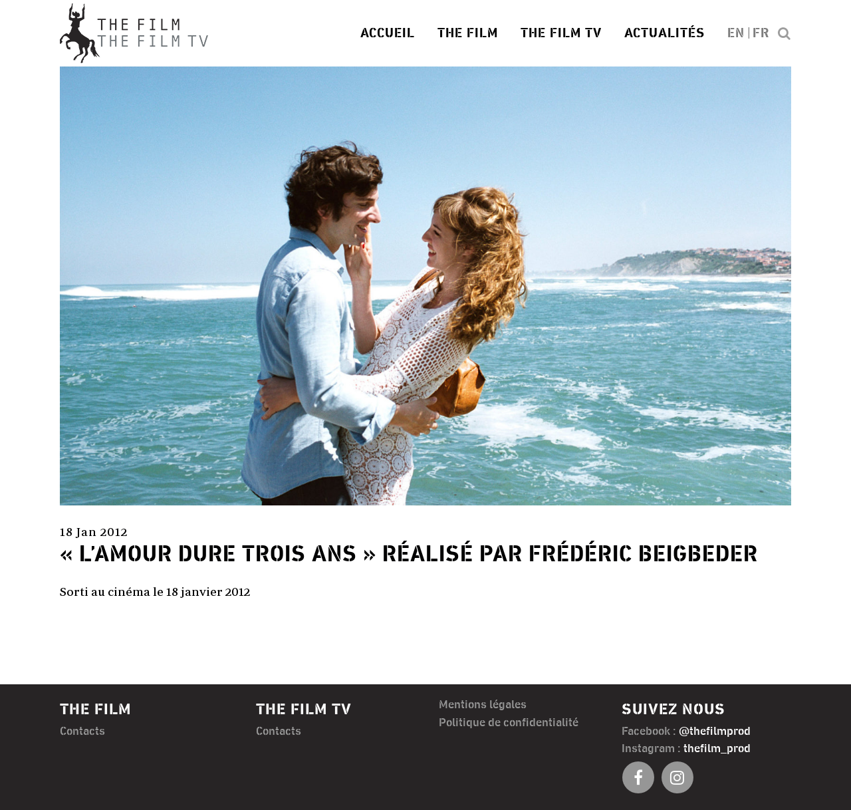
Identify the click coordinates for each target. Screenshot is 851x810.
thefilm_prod (717, 749)
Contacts (82, 732)
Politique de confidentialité (508, 723)
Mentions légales (483, 705)
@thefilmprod (715, 732)
